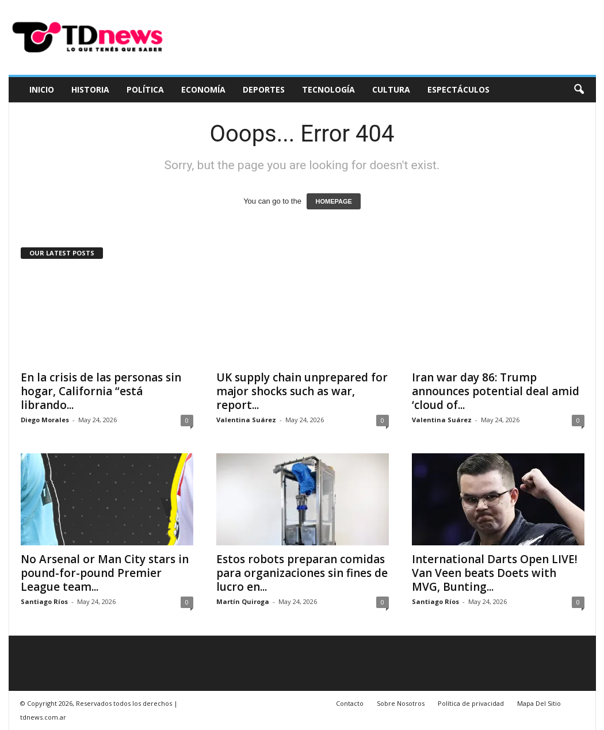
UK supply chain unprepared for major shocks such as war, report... (302, 391)
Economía (203, 89)
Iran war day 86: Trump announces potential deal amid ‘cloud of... (495, 391)
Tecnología (328, 89)
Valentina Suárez (246, 419)
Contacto (350, 703)
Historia (90, 89)
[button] (578, 89)
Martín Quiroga (242, 601)
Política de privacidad (471, 703)
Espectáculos (458, 89)
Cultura (391, 89)
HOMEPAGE (333, 201)
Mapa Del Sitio (539, 703)
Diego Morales (45, 419)
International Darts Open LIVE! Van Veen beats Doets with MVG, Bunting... (495, 573)
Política (145, 89)
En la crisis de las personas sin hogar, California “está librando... (101, 391)
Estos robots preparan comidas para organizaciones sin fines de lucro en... (302, 573)
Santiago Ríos (44, 601)
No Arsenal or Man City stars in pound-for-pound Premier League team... (105, 573)
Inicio (41, 89)
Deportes (264, 89)
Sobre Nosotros (401, 703)
